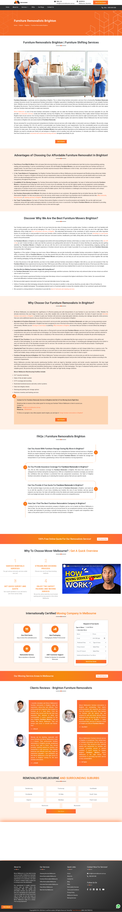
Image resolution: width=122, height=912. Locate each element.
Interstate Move (82, 630)
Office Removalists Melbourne (48, 881)
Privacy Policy (71, 892)
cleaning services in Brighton (32, 197)
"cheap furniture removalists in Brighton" (71, 413)
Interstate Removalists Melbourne (49, 884)
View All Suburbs (102, 676)
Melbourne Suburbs (72, 895)
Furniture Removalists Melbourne (49, 879)
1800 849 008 (91, 876)
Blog (68, 881)
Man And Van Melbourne (46, 890)
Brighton (27, 25)
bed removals (18, 197)
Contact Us (50, 7)
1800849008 (28, 409)
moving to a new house (39, 325)
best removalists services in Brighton (43, 231)
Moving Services (71, 898)
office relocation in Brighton (61, 325)
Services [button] (24, 7)
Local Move (89, 627)
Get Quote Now (102, 539)
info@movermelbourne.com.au (65, 3)
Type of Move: (80, 627)
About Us (15, 7)
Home (7, 7)
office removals (101, 195)
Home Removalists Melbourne (48, 876)
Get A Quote (61, 141)
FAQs (33, 7)
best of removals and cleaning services (62, 289)
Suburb (21, 25)
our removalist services (26, 113)
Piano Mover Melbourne (46, 887)
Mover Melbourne (19, 111)
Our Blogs (41, 7)
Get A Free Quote (100, 2)
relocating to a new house (100, 233)
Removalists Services (73, 887)
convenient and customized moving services (43, 133)
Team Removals (76, 910)
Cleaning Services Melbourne (47, 873)
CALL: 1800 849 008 (109, 7)
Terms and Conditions (73, 890)
